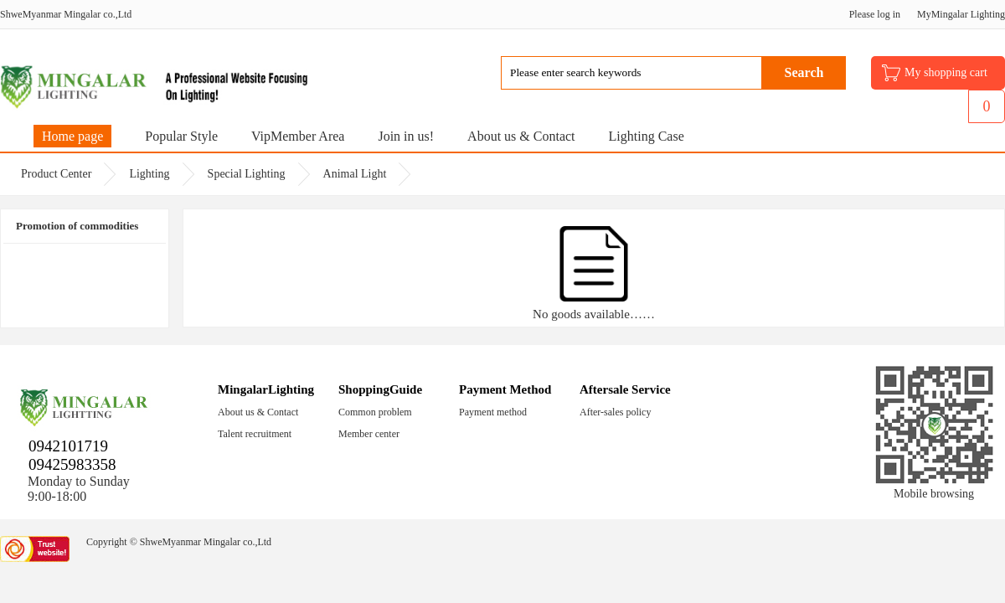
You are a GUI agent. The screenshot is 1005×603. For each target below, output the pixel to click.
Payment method (493, 412)
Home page (72, 136)
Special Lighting (247, 174)
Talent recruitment (254, 434)
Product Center (56, 174)
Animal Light (355, 174)
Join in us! (406, 136)
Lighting (149, 174)
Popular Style (181, 136)
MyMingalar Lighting (961, 14)
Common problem (375, 412)
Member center (368, 434)
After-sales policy (615, 412)
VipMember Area (297, 136)
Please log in (874, 14)
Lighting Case (646, 136)
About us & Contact (521, 136)
